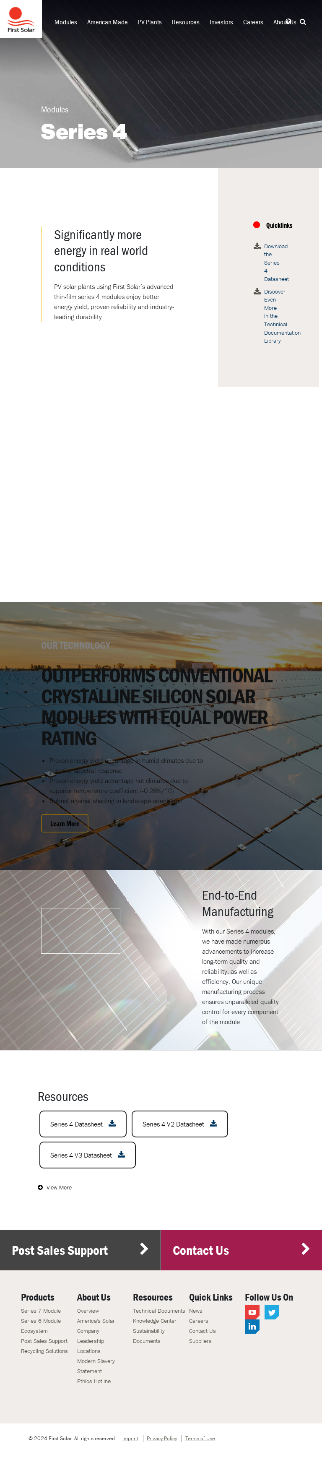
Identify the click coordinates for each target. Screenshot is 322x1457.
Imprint (130, 1438)
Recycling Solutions (44, 1351)
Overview (88, 1310)
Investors (221, 21)
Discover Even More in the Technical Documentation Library (272, 316)
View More (55, 1187)
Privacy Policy (162, 1438)
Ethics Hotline (94, 1381)
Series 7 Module (41, 1310)
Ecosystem (34, 1331)
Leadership (90, 1341)
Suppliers (200, 1341)
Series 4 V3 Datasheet (87, 1155)
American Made (107, 21)
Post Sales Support (80, 1250)
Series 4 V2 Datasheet (180, 1124)
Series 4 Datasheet (83, 1124)
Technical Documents (159, 1310)
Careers (253, 21)
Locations (89, 1351)
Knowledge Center (155, 1320)
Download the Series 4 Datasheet (272, 262)
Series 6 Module (41, 1320)
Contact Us (242, 1250)
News (196, 1310)
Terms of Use (200, 1438)
